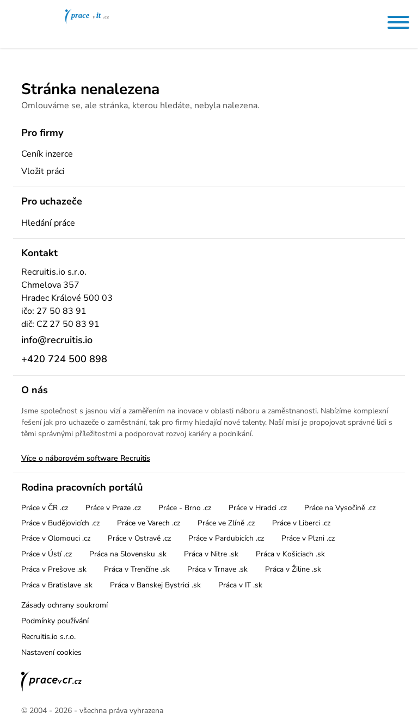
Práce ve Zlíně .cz (226, 523)
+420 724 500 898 (64, 358)
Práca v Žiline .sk (293, 569)
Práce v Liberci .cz (301, 523)
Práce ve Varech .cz (148, 523)
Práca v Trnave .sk (217, 569)
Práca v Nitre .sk (211, 554)
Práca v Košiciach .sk (290, 554)
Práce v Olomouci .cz (55, 538)
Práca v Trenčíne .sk (137, 569)
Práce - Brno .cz (184, 508)
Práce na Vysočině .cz (340, 508)
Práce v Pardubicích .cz (226, 538)
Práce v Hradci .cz (258, 508)
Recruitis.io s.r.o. (48, 636)
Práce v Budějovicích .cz (60, 523)
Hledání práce (48, 223)
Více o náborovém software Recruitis (85, 458)
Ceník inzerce (47, 154)
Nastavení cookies (51, 652)
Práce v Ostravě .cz (139, 538)
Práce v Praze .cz (113, 508)
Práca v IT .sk (240, 585)
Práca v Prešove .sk (54, 569)
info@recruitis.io (57, 339)
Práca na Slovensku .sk (128, 554)
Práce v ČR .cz (44, 508)
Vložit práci (43, 171)
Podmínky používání (55, 621)
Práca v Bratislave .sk (57, 585)
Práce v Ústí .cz (46, 554)
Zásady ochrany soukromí (64, 605)
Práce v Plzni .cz (308, 538)
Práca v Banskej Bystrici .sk (155, 585)
